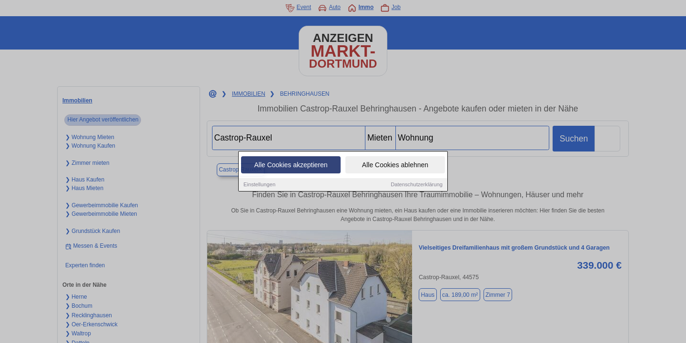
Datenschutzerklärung (417, 185)
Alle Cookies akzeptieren (290, 165)
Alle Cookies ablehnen (395, 165)
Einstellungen (259, 185)
